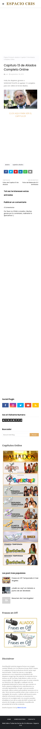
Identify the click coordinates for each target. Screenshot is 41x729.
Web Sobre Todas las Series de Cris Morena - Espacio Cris (20, 724)
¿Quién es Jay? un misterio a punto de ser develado (23, 589)
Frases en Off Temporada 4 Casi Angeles (25, 579)
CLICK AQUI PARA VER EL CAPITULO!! (20, 114)
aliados (17, 57)
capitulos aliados (18, 165)
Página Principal (9, 57)
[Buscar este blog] (16, 434)
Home (9, 719)
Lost (6, 74)
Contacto (31, 719)
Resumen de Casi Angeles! (22, 598)
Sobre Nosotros (19, 719)
